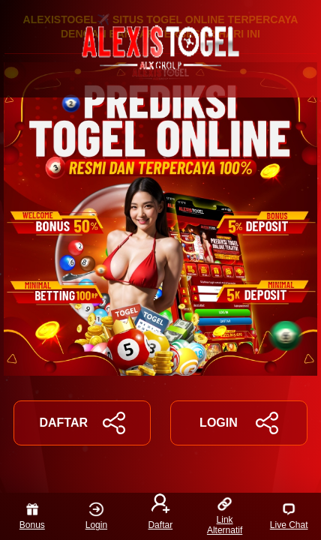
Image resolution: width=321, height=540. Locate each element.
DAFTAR (81, 423)
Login (96, 516)
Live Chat (289, 516)
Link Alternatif (224, 516)
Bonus (32, 516)
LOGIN (239, 423)
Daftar (160, 513)
